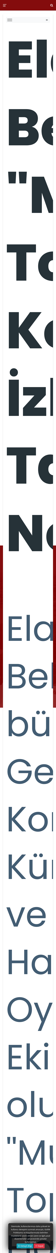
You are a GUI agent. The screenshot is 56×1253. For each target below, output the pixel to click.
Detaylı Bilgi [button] (25, 1245)
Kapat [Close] (39, 1245)
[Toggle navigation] (47, 20)
